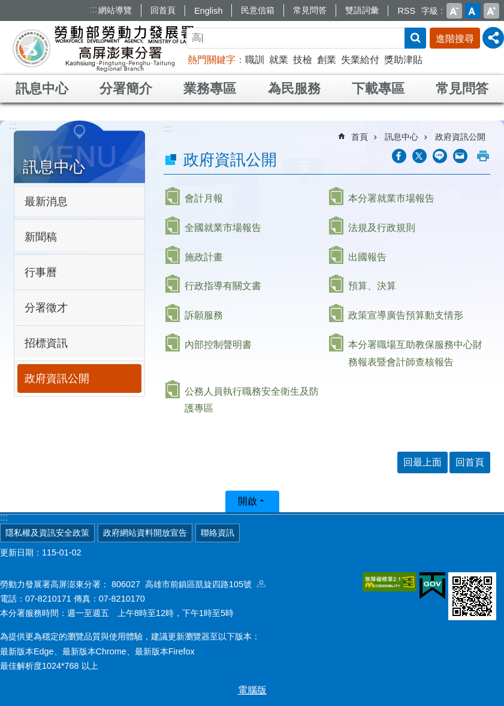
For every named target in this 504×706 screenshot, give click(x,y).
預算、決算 (372, 286)
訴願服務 (204, 315)
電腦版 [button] (252, 690)
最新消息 (46, 202)
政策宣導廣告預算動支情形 (405, 315)
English (208, 11)
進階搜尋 (455, 39)
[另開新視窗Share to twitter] (419, 156)
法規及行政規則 (381, 228)
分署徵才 (46, 308)
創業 (326, 60)
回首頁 (163, 10)
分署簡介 (125, 88)
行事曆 (41, 272)
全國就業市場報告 (223, 228)
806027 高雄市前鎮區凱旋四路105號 (188, 584)
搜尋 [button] (415, 38)
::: (93, 9)
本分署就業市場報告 (391, 198)
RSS (406, 11)
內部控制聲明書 (218, 345)
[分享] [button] (493, 38)
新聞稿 (41, 237)
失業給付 (360, 60)
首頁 (359, 137)
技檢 (302, 60)
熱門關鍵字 (212, 60)
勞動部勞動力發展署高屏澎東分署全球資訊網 (104, 48)
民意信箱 (257, 10)
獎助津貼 (403, 60)
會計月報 (204, 198)
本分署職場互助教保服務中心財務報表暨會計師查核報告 (415, 353)
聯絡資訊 (217, 532)
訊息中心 (42, 88)
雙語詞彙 (362, 10)
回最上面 (422, 462)
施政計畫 (204, 257)
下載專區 (378, 88)
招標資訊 (46, 343)
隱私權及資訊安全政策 (47, 532)
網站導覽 (115, 10)
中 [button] (473, 11)
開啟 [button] (247, 501)
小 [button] (454, 11)
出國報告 (367, 257)
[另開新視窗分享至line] (440, 156)
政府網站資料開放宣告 (145, 532)
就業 (278, 60)
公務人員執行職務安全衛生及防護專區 (252, 400)
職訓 (254, 60)
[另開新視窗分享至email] (460, 156)
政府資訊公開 (57, 378)
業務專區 (209, 88)
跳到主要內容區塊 (6, 6)
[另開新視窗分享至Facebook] (399, 156)
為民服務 (294, 88)
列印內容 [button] (483, 156)
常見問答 (310, 10)
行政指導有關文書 (223, 286)
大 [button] (491, 11)
